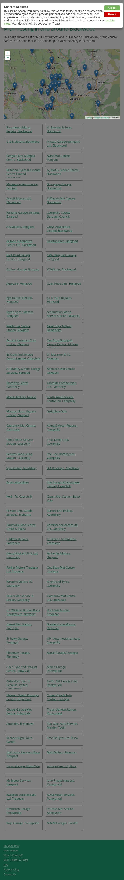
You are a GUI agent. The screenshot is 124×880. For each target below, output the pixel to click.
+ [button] (8, 53)
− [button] (8, 58)
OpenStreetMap (102, 118)
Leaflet (89, 118)
